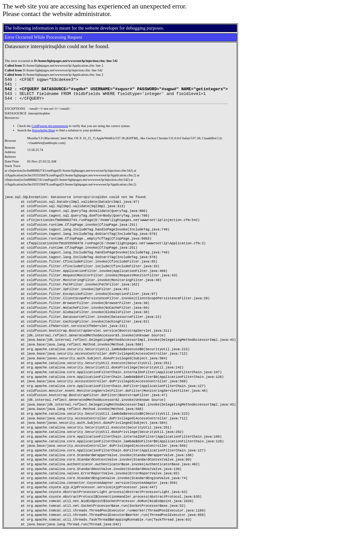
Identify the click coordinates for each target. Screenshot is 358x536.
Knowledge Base (43, 135)
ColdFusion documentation (50, 130)
